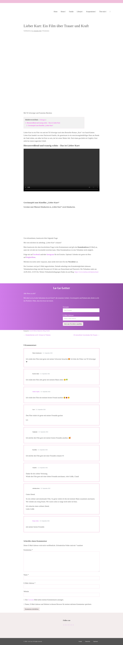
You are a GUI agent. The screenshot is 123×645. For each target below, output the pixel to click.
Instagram (51, 254)
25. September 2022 (44, 521)
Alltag (44, 331)
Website (26, 591)
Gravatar (31, 600)
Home (55, 11)
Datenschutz (87, 641)
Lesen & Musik (33, 331)
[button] (110, 11)
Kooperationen (91, 11)
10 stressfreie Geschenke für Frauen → (86, 335)
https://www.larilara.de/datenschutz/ (86, 272)
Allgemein (39, 331)
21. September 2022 (47, 353)
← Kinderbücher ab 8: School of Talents (37, 335)
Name (26, 575)
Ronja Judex (35, 521)
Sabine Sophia (36, 391)
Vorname (66, 307)
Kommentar (28, 550)
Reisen (63, 11)
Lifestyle (80, 11)
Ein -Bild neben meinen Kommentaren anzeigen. (44, 600)
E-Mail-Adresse (30, 583)
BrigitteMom (30, 257)
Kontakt (80, 641)
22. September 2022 (43, 467)
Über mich (102, 11)
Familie (71, 11)
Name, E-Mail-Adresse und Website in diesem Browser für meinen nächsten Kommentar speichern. (58, 604)
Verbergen (42, 120)
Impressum (95, 641)
